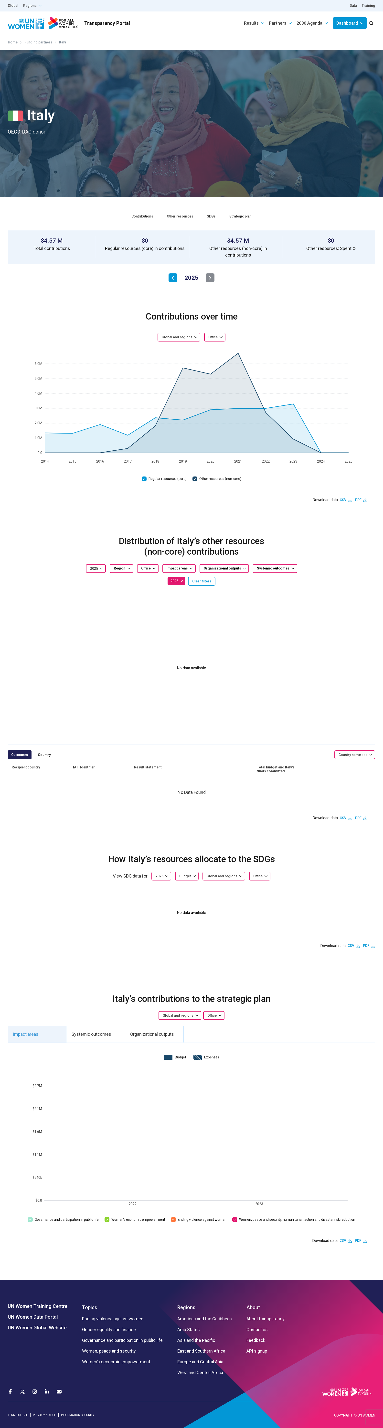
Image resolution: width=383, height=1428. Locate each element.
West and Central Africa (200, 1372)
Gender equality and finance (109, 1329)
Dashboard (347, 23)
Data (353, 6)
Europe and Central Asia (200, 1362)
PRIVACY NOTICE (44, 1415)
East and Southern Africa (201, 1351)
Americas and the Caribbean (204, 1319)
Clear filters (201, 581)
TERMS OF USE (18, 1415)
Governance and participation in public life (67, 1219)
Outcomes (19, 755)
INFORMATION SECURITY (77, 1415)
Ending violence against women (202, 1219)
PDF (358, 500)
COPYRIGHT (343, 1415)
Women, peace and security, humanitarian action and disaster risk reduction (297, 1219)
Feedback (255, 1340)
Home (13, 42)
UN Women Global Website (37, 1327)
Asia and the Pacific (196, 1340)
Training (368, 6)
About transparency (265, 1319)
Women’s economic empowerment (138, 1219)
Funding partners (38, 42)
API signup (256, 1351)
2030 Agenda (309, 23)
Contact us (257, 1329)
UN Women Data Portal (33, 1317)
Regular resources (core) (168, 479)
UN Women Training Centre (37, 1306)
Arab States (188, 1329)
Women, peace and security (109, 1351)
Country (44, 755)
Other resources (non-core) (220, 479)
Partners (277, 23)
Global (13, 6)
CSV (343, 500)
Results (251, 23)
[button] (354, 248)
